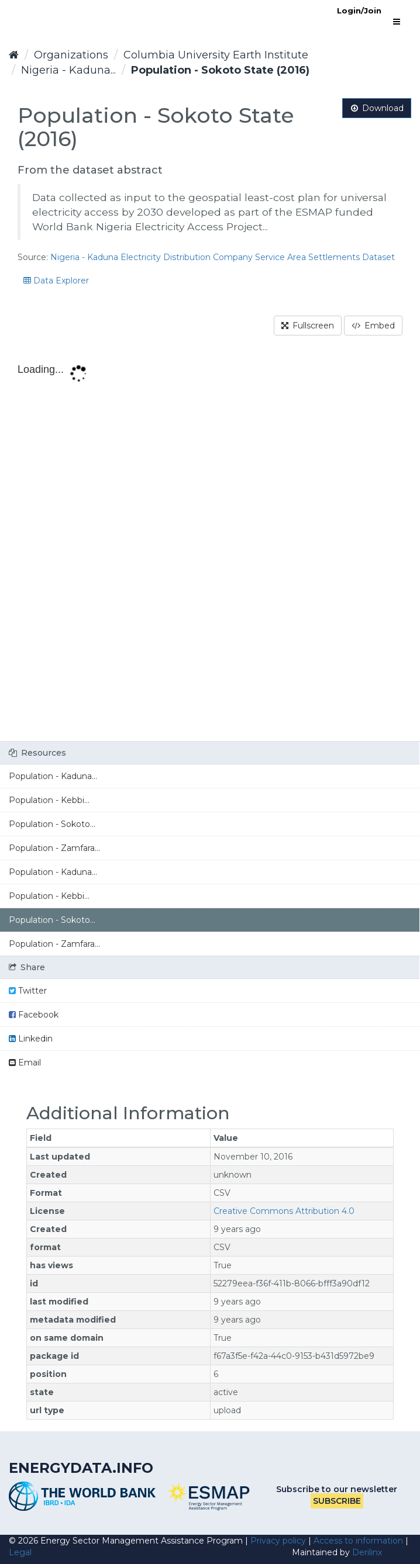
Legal (20, 1552)
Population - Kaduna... (53, 776)
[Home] (14, 55)
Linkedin (31, 1038)
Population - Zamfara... (54, 848)
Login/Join (359, 10)
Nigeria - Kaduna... (68, 70)
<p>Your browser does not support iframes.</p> (210, 548)
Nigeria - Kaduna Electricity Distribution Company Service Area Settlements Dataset (222, 257)
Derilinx (367, 1552)
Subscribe (337, 1501)
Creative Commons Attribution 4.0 (284, 1211)
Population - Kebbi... (49, 800)
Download (377, 108)
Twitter (28, 990)
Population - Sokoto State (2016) (220, 70)
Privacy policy (278, 1540)
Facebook (33, 1014)
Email (25, 1062)
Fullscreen (307, 325)
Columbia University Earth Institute (215, 55)
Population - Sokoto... (52, 824)
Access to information (358, 1540)
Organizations (71, 55)
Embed (373, 325)
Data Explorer (56, 280)
